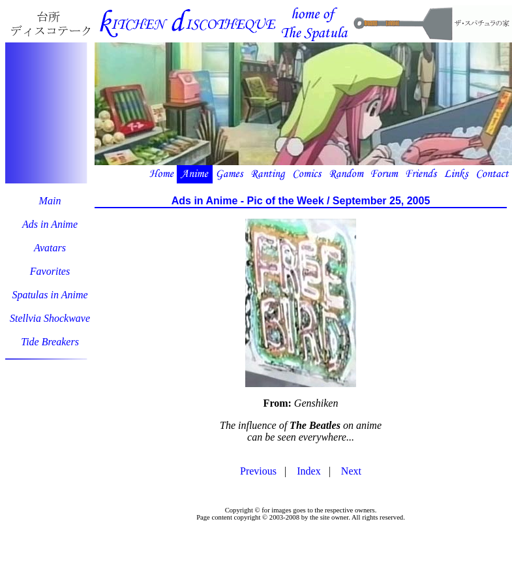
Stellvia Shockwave (50, 318)
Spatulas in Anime (49, 294)
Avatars (50, 247)
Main (50, 200)
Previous (258, 471)
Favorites (50, 271)
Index (308, 471)
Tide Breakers (50, 341)
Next (351, 471)
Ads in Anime (50, 224)
